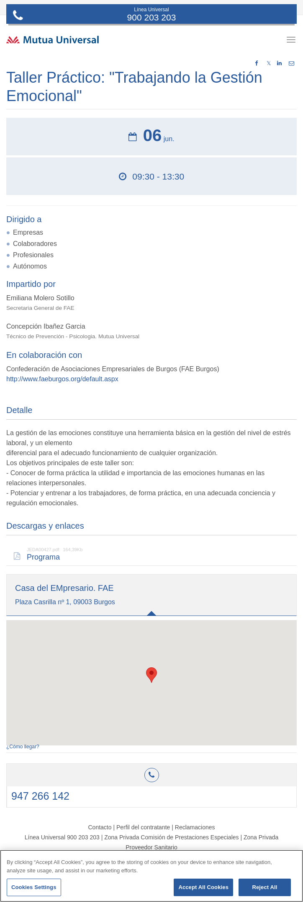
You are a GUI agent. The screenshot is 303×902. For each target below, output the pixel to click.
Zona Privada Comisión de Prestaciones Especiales (171, 837)
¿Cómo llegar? (22, 747)
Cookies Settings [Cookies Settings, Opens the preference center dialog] (33, 887)
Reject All (264, 887)
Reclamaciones (195, 827)
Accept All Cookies (203, 887)
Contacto (99, 827)
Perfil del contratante (143, 827)
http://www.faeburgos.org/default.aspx (62, 379)
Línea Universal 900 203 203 (62, 837)
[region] (151, 876)
